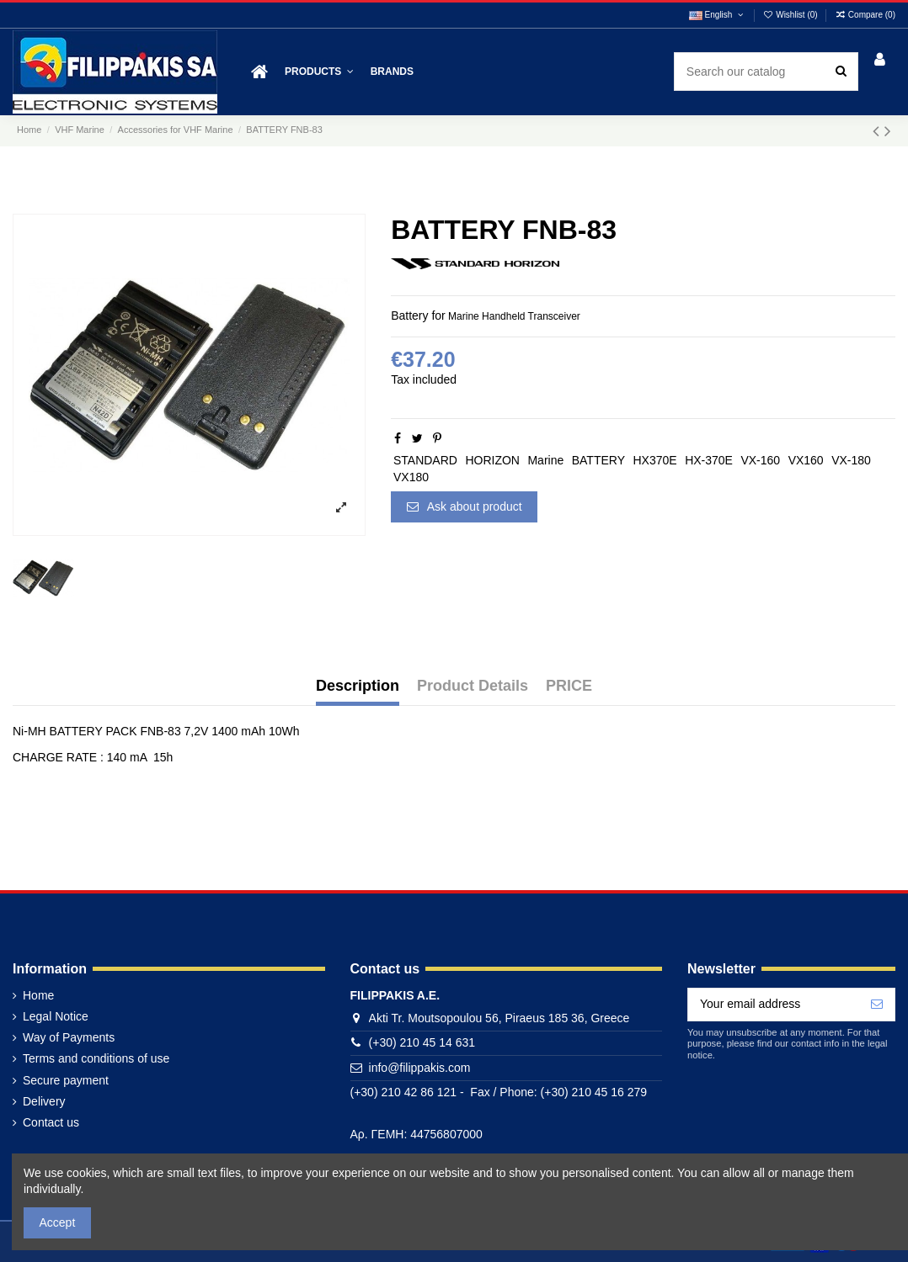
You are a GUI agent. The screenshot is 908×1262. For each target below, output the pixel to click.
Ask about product (464, 506)
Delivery (44, 1101)
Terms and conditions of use (96, 1058)
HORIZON (492, 460)
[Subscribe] (877, 1005)
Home (38, 995)
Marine (545, 460)
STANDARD (425, 460)
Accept (58, 1222)
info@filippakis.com (420, 1067)
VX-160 (760, 460)
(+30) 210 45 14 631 (422, 1042)
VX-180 (851, 460)
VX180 (411, 477)
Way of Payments (69, 1037)
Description (357, 686)
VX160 (806, 460)
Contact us (51, 1122)
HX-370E (709, 460)
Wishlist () (791, 14)
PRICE (569, 686)
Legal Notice (55, 1016)
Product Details (472, 686)
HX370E (655, 460)
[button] (319, 72)
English (717, 14)
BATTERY (598, 460)
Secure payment (66, 1080)
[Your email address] (773, 1005)
